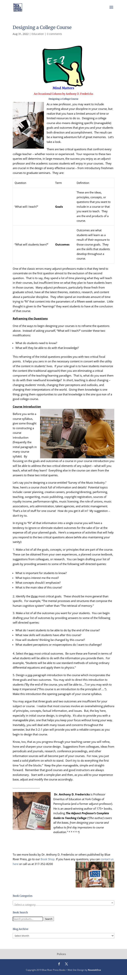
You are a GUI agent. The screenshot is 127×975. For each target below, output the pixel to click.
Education (38, 34)
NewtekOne (94, 969)
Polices (61, 954)
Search (48, 919)
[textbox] (63, 904)
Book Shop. (48, 859)
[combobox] (63, 902)
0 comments (54, 34)
